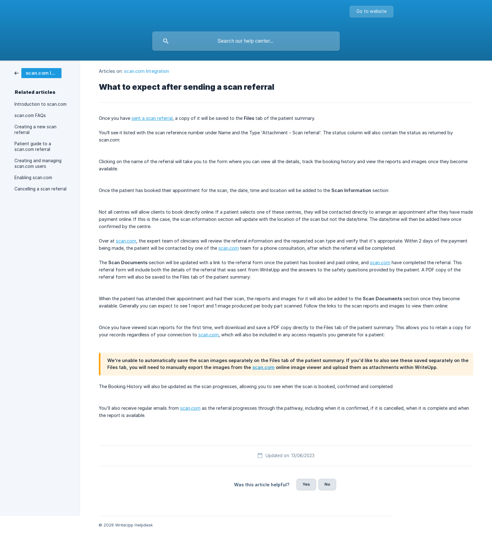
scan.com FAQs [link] (30, 115)
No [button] (327, 484)
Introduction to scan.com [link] (40, 104)
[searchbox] (246, 41)
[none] (371, 12)
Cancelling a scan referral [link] (40, 188)
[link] (38, 73)
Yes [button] (306, 484)
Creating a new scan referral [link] (35, 129)
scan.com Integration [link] (146, 71)
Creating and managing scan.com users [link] (38, 163)
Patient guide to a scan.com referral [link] (32, 146)
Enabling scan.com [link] (33, 177)
